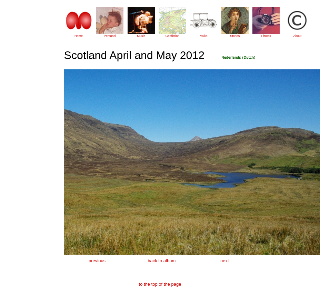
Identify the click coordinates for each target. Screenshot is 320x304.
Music (141, 36)
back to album (162, 260)
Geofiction (173, 36)
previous (97, 260)
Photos (266, 36)
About (297, 36)
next (224, 260)
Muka (204, 36)
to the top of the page (160, 284)
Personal (110, 36)
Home (78, 36)
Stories (235, 36)
